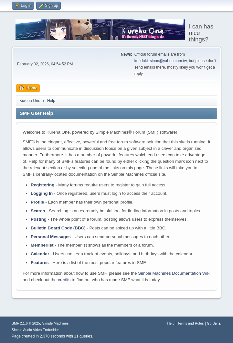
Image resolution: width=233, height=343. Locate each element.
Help (170, 323)
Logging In (42, 193)
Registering (42, 185)
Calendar (40, 253)
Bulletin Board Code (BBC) (58, 228)
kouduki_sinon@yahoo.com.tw (160, 61)
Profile (37, 202)
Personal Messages (51, 236)
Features (40, 262)
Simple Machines (55, 323)
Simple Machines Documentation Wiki (174, 273)
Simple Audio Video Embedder (35, 330)
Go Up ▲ (214, 323)
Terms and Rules (190, 323)
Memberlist (42, 245)
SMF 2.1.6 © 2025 (26, 323)
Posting (39, 219)
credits (64, 279)
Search (38, 210)
